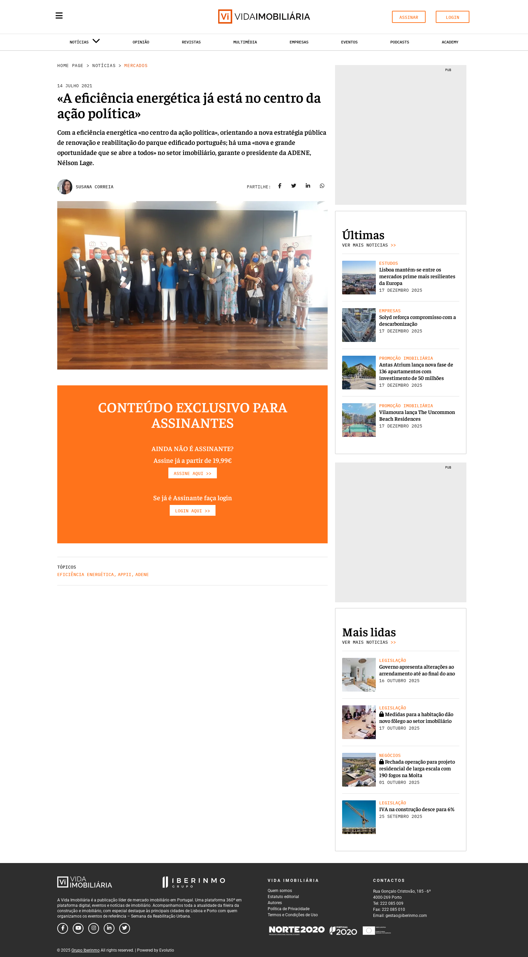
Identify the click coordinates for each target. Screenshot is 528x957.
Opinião (141, 41)
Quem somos (280, 890)
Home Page (70, 65)
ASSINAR (408, 17)
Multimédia (245, 41)
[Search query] (98, 17)
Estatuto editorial (283, 896)
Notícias (104, 65)
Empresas (299, 41)
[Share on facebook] (279, 187)
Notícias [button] (85, 43)
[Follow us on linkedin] (109, 928)
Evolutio (166, 950)
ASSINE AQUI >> (192, 473)
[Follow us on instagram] (93, 928)
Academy (450, 41)
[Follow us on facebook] (62, 928)
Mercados (135, 65)
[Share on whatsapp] (322, 187)
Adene (142, 574)
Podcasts (399, 41)
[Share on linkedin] (308, 187)
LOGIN (452, 17)
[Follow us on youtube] (78, 928)
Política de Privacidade (288, 908)
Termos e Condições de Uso (293, 915)
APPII (124, 574)
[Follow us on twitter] (124, 928)
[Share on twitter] (294, 187)
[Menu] (59, 15)
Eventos (349, 41)
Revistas (191, 41)
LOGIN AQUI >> (192, 511)
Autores (275, 902)
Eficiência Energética (85, 574)
